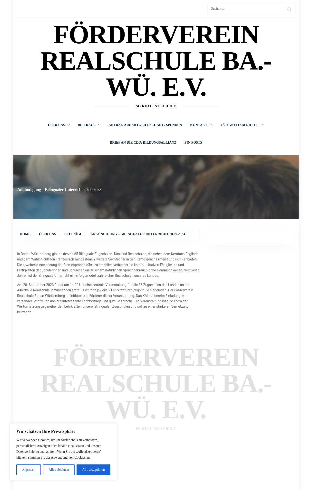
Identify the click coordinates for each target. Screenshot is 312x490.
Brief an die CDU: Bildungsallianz (143, 142)
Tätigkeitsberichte (242, 125)
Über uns (58, 125)
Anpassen (28, 470)
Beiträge (89, 125)
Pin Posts (193, 142)
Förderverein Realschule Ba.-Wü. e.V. (156, 60)
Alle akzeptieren (93, 470)
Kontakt (201, 125)
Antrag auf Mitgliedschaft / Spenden (145, 125)
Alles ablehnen (59, 470)
